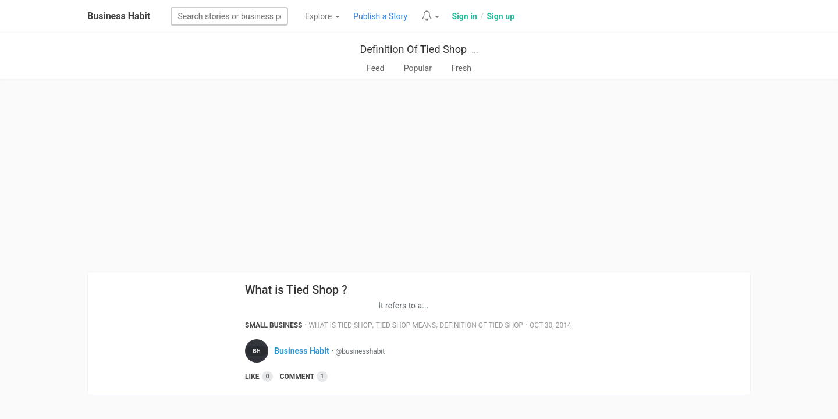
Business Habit (118, 16)
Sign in (464, 16)
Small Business (274, 325)
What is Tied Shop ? (296, 290)
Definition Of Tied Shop (413, 49)
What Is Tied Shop (340, 325)
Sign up (500, 16)
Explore (322, 16)
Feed (375, 68)
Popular (418, 68)
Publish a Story (380, 16)
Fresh (461, 68)
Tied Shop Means (406, 325)
